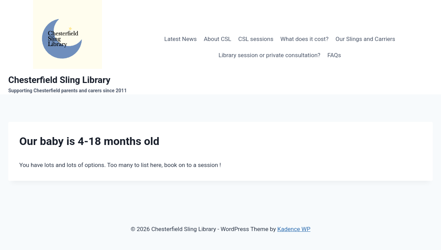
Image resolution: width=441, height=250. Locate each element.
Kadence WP (293, 229)
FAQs (334, 55)
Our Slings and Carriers (365, 38)
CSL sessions (256, 38)
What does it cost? (304, 38)
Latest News (180, 38)
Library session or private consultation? (269, 55)
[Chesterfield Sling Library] (67, 47)
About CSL (217, 38)
